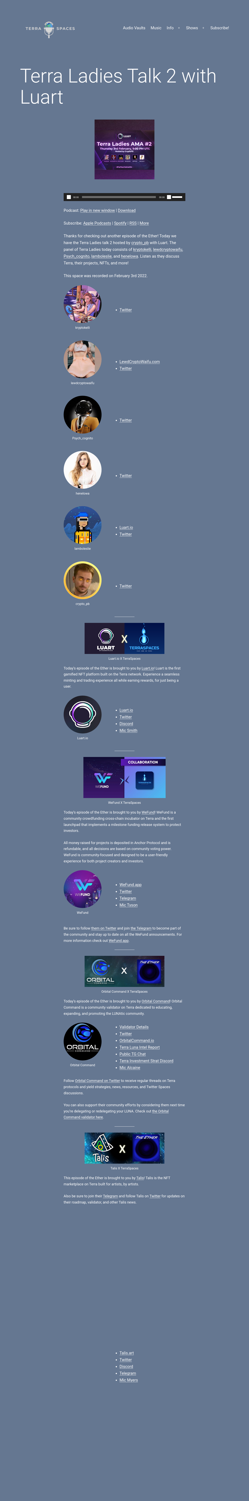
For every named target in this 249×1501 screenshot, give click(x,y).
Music (156, 28)
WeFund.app (131, 884)
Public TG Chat (133, 1054)
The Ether (178, 1329)
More (144, 223)
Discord (126, 723)
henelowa (129, 256)
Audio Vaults (134, 28)
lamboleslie (101, 256)
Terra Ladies (176, 1334)
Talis (140, 1178)
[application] (124, 197)
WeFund (148, 812)
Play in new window (97, 210)
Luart (113, 1275)
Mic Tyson (129, 905)
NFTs (153, 1334)
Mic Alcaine (130, 1067)
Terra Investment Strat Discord (146, 1060)
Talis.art (127, 1222)
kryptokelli (142, 249)
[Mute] (169, 197)
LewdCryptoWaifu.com (140, 361)
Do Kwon (145, 1275)
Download (127, 210)
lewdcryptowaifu (167, 249)
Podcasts (163, 1329)
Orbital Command (156, 1001)
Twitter (126, 309)
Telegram (128, 898)
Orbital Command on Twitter (97, 1081)
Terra (162, 1334)
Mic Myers (129, 1249)
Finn (71, 1334)
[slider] (119, 197)
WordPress (219, 1472)
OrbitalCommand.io (137, 1040)
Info (170, 28)
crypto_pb (140, 242)
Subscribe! (219, 28)
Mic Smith (128, 730)
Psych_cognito (77, 256)
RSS (133, 223)
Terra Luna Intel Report (140, 1047)
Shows (192, 28)
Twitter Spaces (174, 1340)
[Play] (69, 197)
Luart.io (126, 527)
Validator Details (134, 1027)
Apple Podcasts (97, 223)
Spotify (120, 223)
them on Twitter (103, 928)
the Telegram (141, 928)
